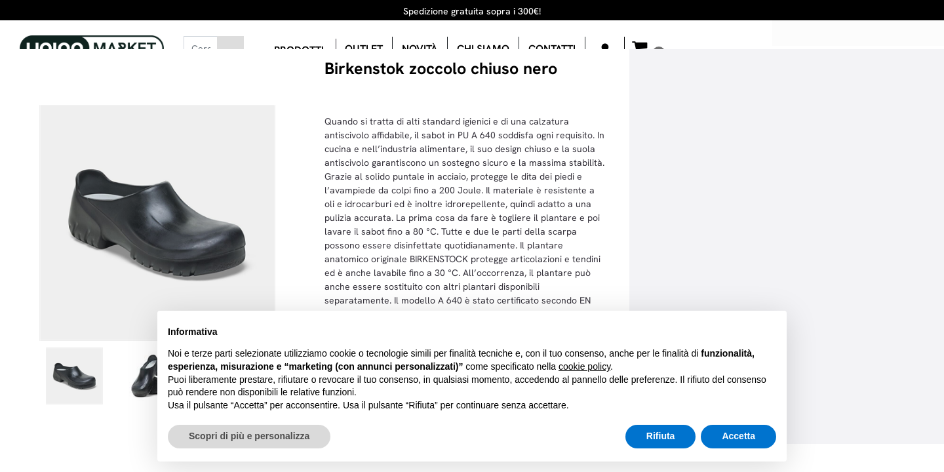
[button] (230, 48)
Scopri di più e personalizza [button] (249, 436)
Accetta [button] (738, 436)
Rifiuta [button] (660, 436)
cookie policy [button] (584, 366)
